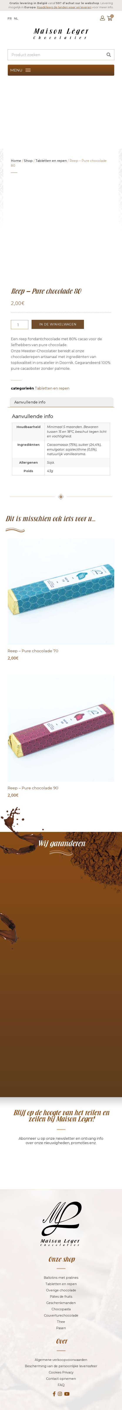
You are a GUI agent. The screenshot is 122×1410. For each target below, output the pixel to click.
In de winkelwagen (57, 291)
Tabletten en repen (51, 161)
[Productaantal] (19, 291)
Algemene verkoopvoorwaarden (61, 1326)
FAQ (61, 1351)
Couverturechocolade (61, 1282)
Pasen (61, 1294)
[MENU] (28, 70)
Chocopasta (61, 1275)
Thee (61, 1288)
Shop (28, 161)
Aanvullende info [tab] (29, 369)
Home (16, 161)
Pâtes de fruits (61, 1263)
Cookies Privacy (61, 1339)
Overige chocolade (61, 1257)
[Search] (108, 55)
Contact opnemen (61, 1345)
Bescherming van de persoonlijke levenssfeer (61, 1332)
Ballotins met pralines (61, 1244)
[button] (16, 70)
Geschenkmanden (61, 1269)
